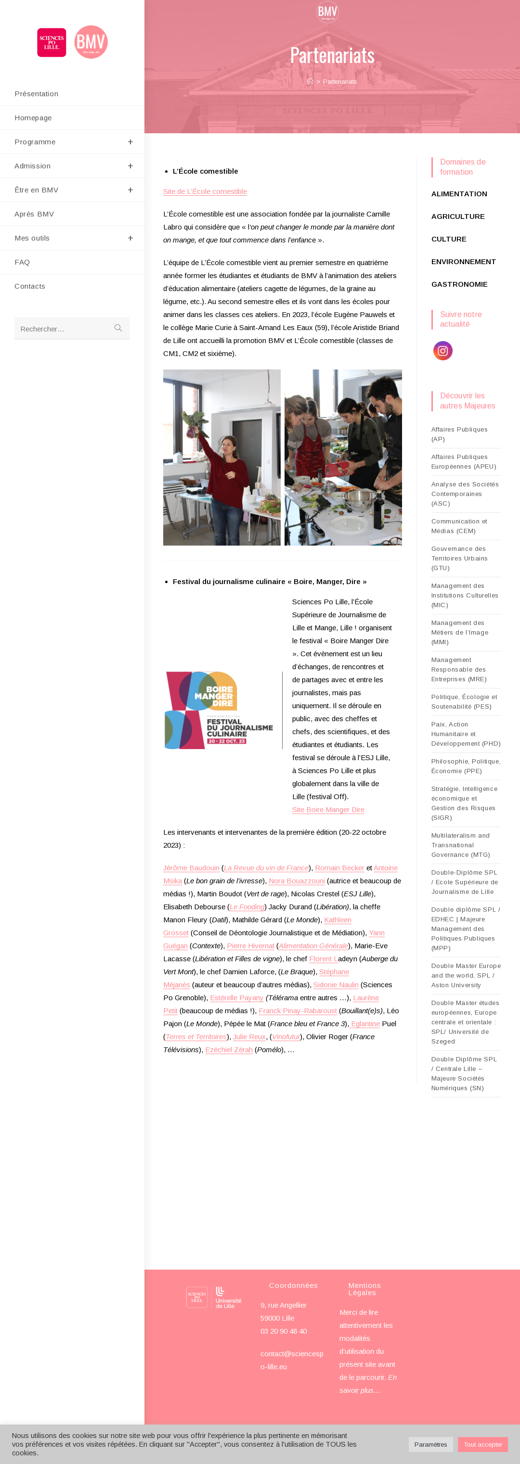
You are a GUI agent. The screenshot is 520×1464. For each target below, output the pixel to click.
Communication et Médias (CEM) (459, 526)
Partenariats (340, 81)
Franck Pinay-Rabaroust (298, 1010)
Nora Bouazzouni (297, 881)
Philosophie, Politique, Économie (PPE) (466, 766)
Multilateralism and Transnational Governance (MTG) (461, 845)
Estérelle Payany (237, 997)
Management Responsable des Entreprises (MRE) (459, 669)
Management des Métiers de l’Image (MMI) (460, 632)
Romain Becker (339, 868)
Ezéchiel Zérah (229, 1049)
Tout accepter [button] (483, 1444)
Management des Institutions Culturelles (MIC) (465, 595)
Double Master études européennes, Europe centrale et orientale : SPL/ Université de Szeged (465, 1022)
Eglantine (364, 1023)
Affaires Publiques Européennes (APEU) (464, 461)
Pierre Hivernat (250, 946)
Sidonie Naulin (336, 984)
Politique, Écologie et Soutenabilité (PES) (464, 701)
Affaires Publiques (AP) (459, 434)
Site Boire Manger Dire (328, 809)
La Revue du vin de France (266, 868)
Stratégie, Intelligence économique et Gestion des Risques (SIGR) (464, 803)
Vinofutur (286, 1036)
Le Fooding (247, 907)
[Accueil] (310, 81)
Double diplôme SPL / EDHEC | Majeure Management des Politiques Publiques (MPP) (466, 929)
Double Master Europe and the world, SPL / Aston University (466, 975)
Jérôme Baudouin (191, 868)
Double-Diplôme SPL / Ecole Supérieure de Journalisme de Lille (465, 882)
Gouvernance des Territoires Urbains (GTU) (459, 558)
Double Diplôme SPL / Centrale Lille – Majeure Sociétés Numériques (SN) (464, 1074)
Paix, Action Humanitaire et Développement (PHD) (466, 734)
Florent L (323, 959)
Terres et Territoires (196, 1036)
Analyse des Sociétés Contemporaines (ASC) (465, 494)
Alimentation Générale (313, 946)
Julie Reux (249, 1036)
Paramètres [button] (431, 1444)
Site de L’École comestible (205, 191)
